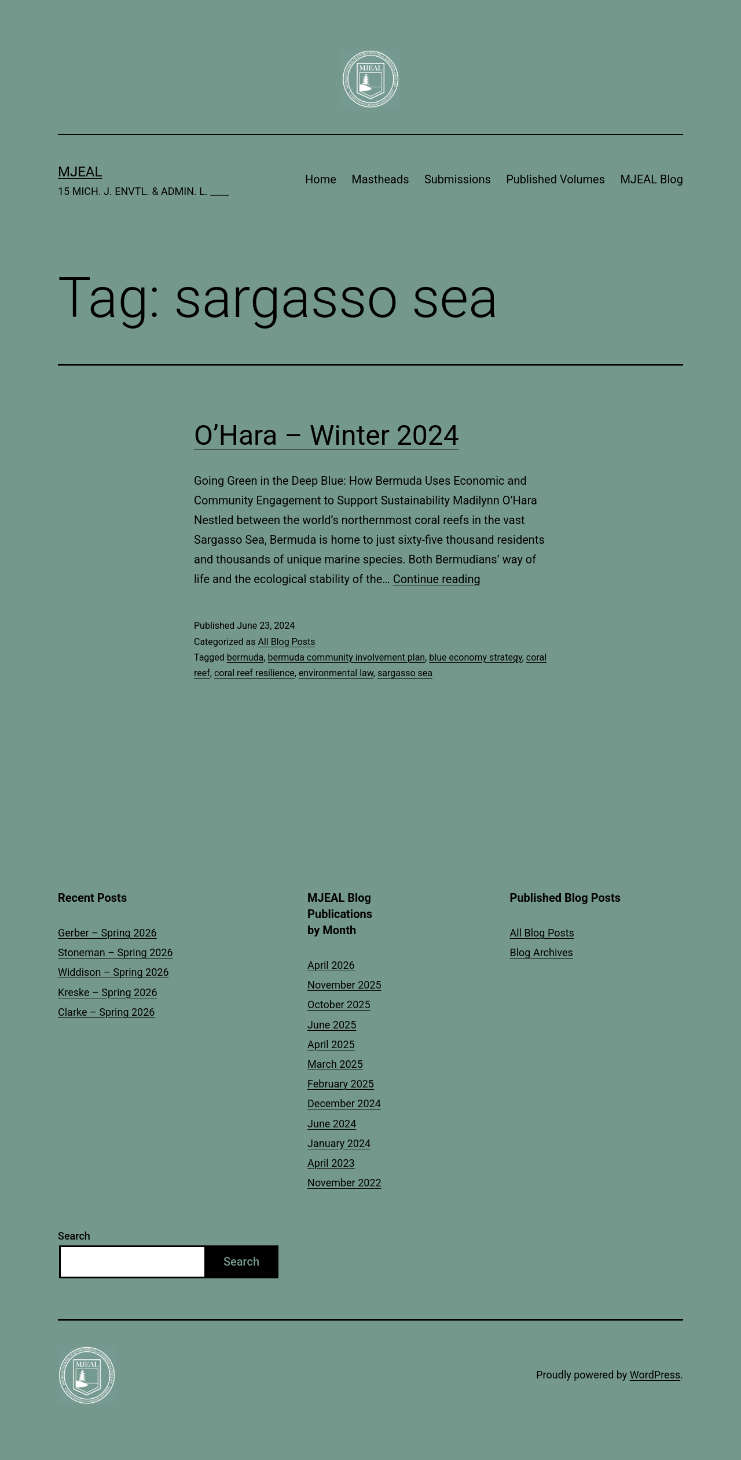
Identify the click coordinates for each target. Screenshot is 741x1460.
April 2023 (331, 1163)
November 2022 (344, 1183)
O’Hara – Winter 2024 (326, 435)
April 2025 (331, 1044)
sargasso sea (404, 673)
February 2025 (340, 1084)
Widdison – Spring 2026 (113, 972)
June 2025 (331, 1025)
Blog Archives (541, 952)
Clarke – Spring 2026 (106, 1012)
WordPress (655, 1375)
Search (74, 1236)
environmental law (336, 673)
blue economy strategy (475, 657)
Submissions (457, 179)
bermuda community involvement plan (346, 657)
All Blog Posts (286, 641)
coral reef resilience (254, 673)
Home (320, 179)
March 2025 (335, 1064)
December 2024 (344, 1103)
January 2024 (338, 1143)
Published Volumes (555, 179)
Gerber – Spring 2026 (107, 933)
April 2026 (331, 965)
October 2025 (338, 1004)
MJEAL (80, 172)
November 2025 (344, 985)
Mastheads (380, 179)
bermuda (245, 657)
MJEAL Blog (651, 179)
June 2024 (331, 1124)
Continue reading (436, 579)
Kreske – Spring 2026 (107, 992)
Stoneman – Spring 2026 (115, 952)
